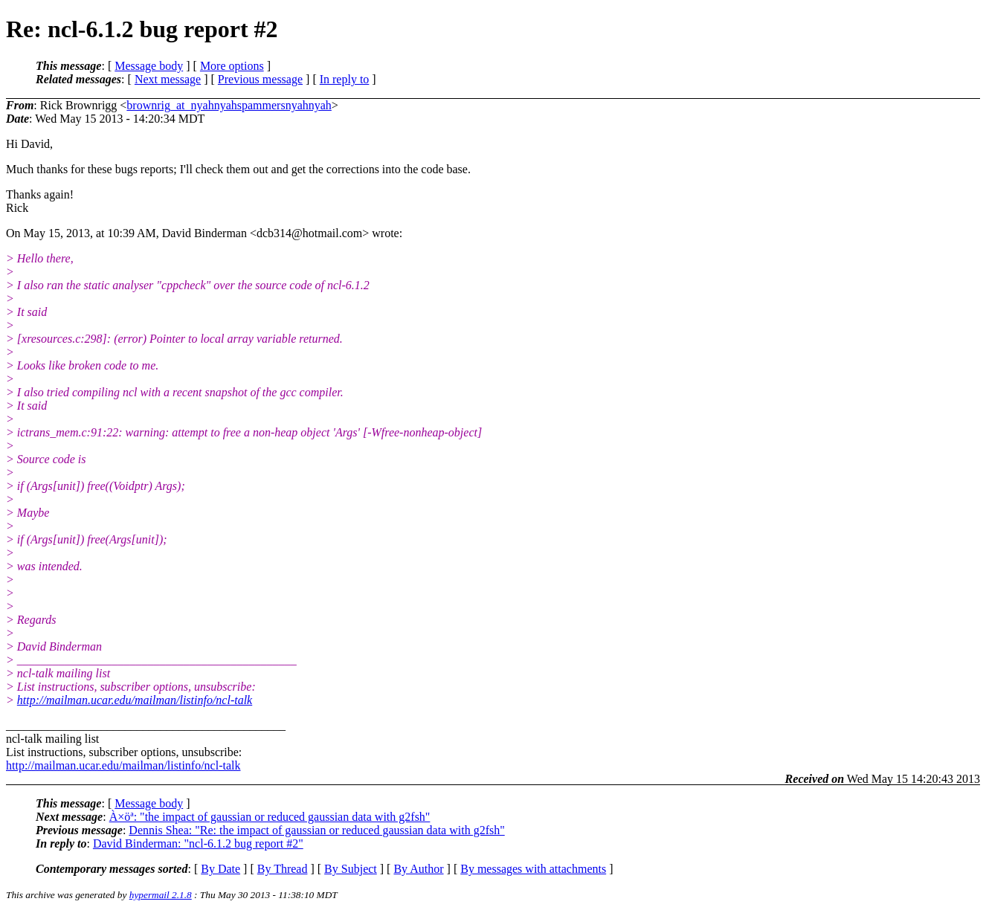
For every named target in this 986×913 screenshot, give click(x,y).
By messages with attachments (533, 868)
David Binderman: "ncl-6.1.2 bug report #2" (198, 843)
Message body (149, 65)
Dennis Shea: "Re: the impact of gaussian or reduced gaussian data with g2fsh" (316, 830)
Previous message (260, 79)
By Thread (282, 868)
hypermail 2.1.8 (160, 894)
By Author (418, 868)
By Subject (350, 868)
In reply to (345, 79)
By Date (220, 868)
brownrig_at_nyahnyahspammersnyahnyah (228, 105)
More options (232, 65)
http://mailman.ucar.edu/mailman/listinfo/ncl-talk (134, 700)
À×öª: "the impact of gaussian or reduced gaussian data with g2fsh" (270, 816)
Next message (168, 79)
